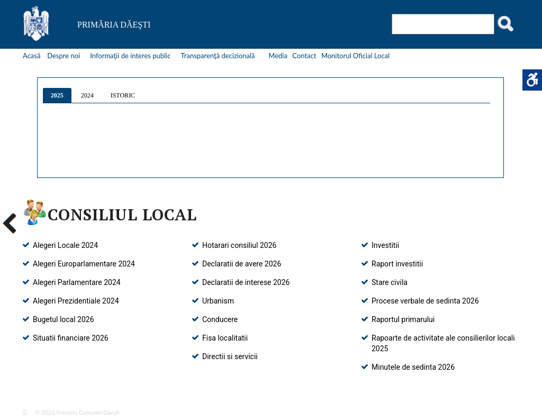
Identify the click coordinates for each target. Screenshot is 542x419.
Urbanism (218, 301)
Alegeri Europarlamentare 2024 (84, 264)
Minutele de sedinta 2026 (413, 367)
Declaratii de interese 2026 (246, 282)
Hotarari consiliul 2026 (239, 245)
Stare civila (390, 282)
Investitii (385, 245)
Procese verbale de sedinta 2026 (425, 301)
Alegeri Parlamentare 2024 (77, 282)
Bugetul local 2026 (63, 319)
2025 (57, 95)
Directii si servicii (230, 356)
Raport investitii (397, 264)
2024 (87, 95)
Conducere (220, 319)
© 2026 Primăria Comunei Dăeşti (74, 412)
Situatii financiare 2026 (71, 338)
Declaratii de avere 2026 (241, 264)
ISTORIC (123, 95)
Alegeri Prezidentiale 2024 (76, 301)
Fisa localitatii (225, 338)
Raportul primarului (403, 319)
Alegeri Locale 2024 (65, 245)
